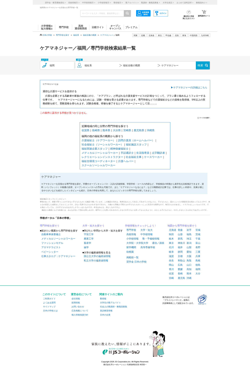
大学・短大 (146, 230)
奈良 (171, 260)
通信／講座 (158, 243)
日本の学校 (47, 35)
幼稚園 (130, 251)
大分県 (117, 130)
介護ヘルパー (126, 161)
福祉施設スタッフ (136, 144)
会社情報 (76, 298)
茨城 (197, 234)
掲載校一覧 (132, 257)
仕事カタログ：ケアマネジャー (58, 256)
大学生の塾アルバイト (110, 302)
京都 (180, 256)
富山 (197, 243)
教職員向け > (201, 3)
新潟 (189, 243)
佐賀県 (85, 130)
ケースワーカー (153, 156)
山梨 (189, 247)
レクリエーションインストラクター (102, 156)
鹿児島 (181, 278)
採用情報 (76, 302)
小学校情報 (132, 238)
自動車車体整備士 (51, 234)
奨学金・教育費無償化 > (55, 3)
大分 (197, 273)
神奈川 (181, 243)
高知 (189, 269)
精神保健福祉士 (119, 148)
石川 (171, 247)
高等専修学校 (147, 247)
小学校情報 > (104, 3)
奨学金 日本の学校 (136, 261)
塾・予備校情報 (150, 238)
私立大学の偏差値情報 (96, 260)
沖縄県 (151, 130)
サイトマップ (49, 306)
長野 (197, 247)
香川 (171, 269)
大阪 (189, 256)
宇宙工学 (89, 234)
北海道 (151, 35)
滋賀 (171, 256)
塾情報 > (118, 3)
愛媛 (180, 269)
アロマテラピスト (51, 247)
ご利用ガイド (49, 298)
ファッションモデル (52, 243)
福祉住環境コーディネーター (98, 161)
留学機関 (131, 247)
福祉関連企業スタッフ (95, 148)
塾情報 (103, 298)
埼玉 (189, 238)
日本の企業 (105, 315)
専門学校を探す (62, 35)
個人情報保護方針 (80, 315)
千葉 (197, 238)
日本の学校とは (50, 310)
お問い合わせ (78, 306)
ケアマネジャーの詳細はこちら (190, 87)
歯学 (86, 247)
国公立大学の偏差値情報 (97, 256)
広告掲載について (80, 310)
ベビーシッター (49, 251)
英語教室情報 (106, 310)
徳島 (197, 264)
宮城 (197, 230)
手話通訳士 (127, 152)
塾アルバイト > (132, 3)
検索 (200, 65)
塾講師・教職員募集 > (150, 3)
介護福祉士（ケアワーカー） (98, 140)
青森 (180, 230)
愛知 (189, 251)
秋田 (171, 234)
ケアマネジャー (107, 35)
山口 (189, 264)
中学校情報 (146, 234)
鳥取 (189, 260)
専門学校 (131, 230)
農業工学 (89, 238)
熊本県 (106, 130)
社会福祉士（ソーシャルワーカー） (102, 144)
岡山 (171, 264)
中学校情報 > (88, 3)
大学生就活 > (168, 3)
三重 (197, 251)
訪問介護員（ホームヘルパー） (136, 140)
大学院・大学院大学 (137, 243)
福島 (189, 234)
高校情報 (131, 234)
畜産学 (87, 243)
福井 (180, 247)
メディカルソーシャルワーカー (100, 152)
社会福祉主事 (133, 156)
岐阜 (171, 251)
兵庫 (197, 256)
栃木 (171, 238)
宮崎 (171, 278)
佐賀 (171, 273)
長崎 (180, 273)
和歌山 (181, 260)
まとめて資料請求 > (184, 3)
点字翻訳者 (158, 152)
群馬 (180, 238)
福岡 (197, 269)
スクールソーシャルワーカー (98, 165)
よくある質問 (49, 302)
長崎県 (96, 130)
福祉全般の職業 (89, 35)
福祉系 (76, 35)
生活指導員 (142, 152)
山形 (180, 234)
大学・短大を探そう (93, 225)
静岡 (180, 251)
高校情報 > (73, 3)
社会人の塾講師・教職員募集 (113, 306)
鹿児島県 (139, 130)
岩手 (189, 230)
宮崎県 (127, 130)
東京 (171, 243)
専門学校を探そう (49, 225)
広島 (180, 264)
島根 (197, 260)
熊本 (189, 273)
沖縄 (189, 278)
